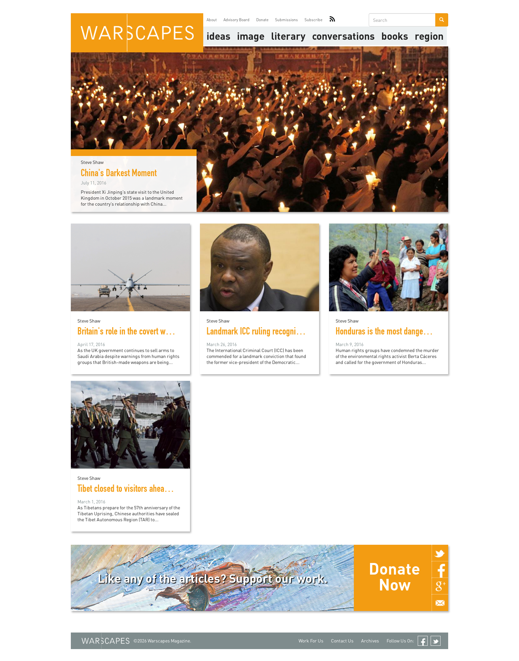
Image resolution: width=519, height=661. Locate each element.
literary (288, 36)
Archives (370, 640)
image (250, 36)
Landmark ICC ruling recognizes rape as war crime (286, 332)
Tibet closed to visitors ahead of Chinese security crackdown (171, 490)
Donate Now (394, 576)
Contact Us (342, 640)
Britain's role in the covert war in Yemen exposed (153, 332)
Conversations (343, 36)
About (212, 19)
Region (429, 36)
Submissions (286, 19)
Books (394, 36)
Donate (262, 19)
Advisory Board (236, 19)
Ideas (218, 36)
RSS (332, 19)
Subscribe (313, 19)
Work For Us (311, 640)
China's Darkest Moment (119, 174)
